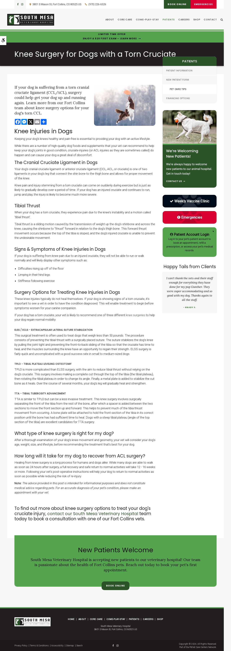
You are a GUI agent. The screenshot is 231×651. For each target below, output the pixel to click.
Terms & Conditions (39, 645)
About (110, 20)
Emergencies (202, 4)
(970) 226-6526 (97, 4)
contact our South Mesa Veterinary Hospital (94, 514)
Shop (197, 20)
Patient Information (179, 70)
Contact (211, 20)
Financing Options (178, 98)
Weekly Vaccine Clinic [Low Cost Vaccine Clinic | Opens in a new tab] (189, 201)
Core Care (126, 20)
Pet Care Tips (178, 89)
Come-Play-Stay (148, 20)
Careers (185, 20)
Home (71, 619)
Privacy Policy (20, 645)
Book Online (175, 4)
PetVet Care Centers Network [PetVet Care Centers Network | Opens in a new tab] (202, 647)
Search (79, 645)
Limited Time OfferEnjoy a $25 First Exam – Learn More (110, 36)
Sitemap (70, 645)
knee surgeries (135, 315)
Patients (170, 20)
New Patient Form (177, 79)
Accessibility (57, 645)
